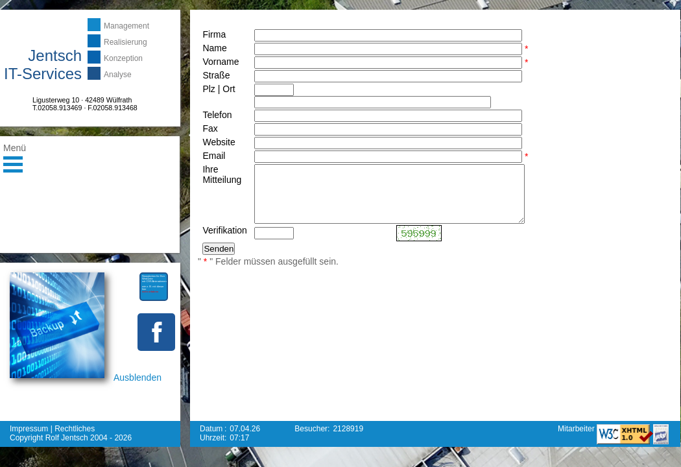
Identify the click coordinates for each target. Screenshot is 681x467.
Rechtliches (74, 428)
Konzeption (123, 58)
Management (126, 25)
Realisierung (125, 42)
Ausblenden (137, 377)
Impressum (29, 428)
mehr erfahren (150, 291)
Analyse (118, 74)
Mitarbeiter (577, 428)
